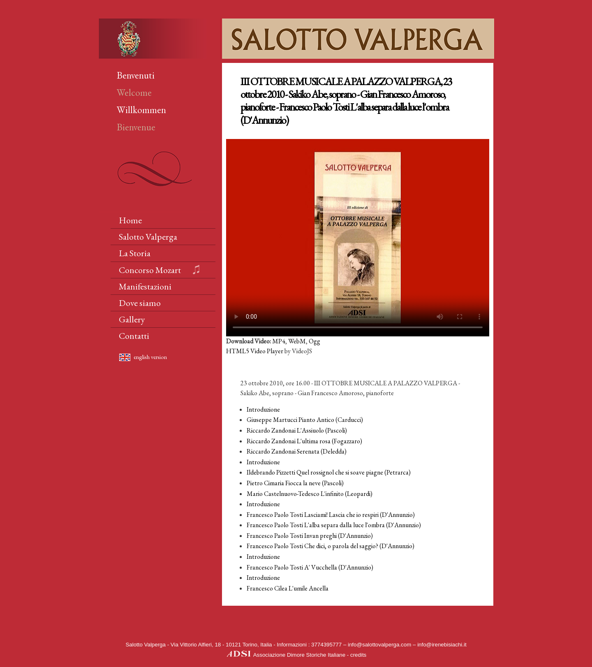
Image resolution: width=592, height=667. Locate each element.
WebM (297, 341)
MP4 (278, 341)
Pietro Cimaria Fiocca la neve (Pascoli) (295, 483)
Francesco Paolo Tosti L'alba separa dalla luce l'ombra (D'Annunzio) (334, 525)
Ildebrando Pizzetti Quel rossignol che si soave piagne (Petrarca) (329, 472)
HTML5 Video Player (254, 351)
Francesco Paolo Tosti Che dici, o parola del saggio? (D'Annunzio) (330, 546)
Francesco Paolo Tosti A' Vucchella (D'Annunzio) (310, 567)
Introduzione (263, 409)
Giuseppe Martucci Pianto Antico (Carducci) (305, 419)
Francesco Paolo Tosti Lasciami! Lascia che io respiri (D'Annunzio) (331, 514)
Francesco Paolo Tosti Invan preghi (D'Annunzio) (310, 535)
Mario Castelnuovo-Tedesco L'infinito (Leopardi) (309, 493)
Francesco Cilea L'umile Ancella (287, 588)
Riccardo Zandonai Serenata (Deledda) (297, 451)
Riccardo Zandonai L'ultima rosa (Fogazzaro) (304, 441)
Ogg (314, 341)
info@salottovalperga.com (379, 645)
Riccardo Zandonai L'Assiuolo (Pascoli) (297, 430)
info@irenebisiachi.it (441, 645)
